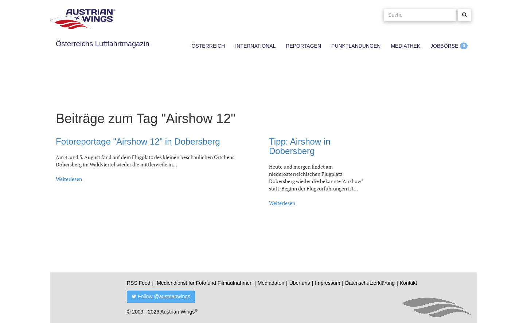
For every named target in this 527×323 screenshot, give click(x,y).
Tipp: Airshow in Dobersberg (300, 146)
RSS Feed (139, 283)
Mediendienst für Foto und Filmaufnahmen (205, 283)
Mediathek (405, 46)
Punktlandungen (355, 46)
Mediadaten (271, 283)
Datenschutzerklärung (370, 283)
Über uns (299, 283)
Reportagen (303, 46)
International (255, 46)
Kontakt (408, 283)
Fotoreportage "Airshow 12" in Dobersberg (138, 141)
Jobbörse (444, 46)
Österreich (208, 46)
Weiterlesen (69, 179)
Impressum (327, 283)
